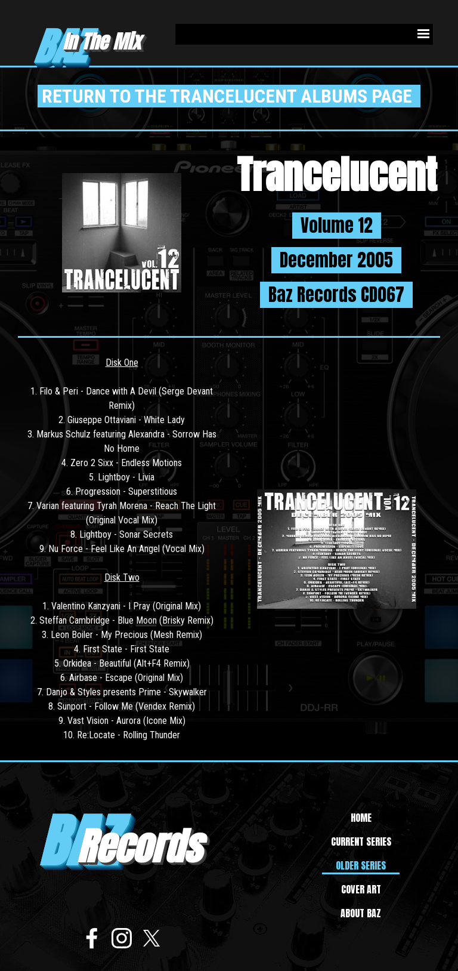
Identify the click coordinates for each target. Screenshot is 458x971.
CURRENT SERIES (361, 841)
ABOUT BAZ (361, 913)
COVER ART (361, 889)
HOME (361, 817)
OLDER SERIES (361, 865)
